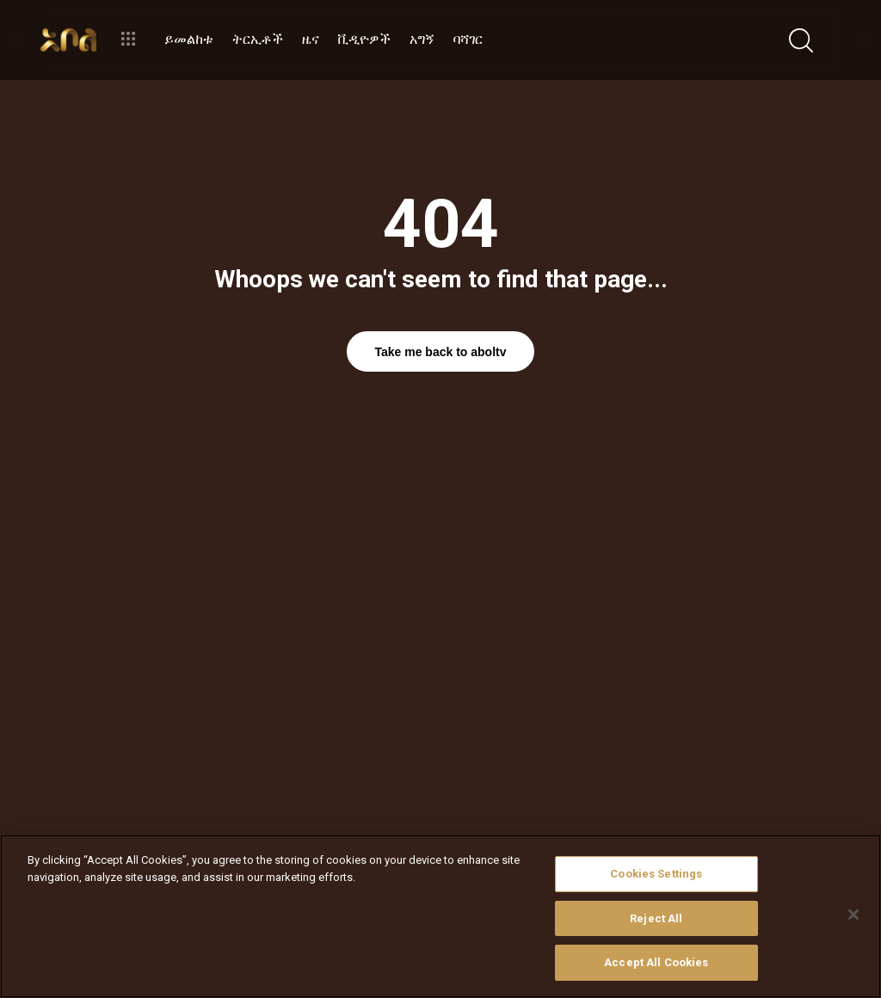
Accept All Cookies (656, 962)
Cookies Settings (656, 873)
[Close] (853, 914)
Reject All (656, 918)
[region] (440, 916)
